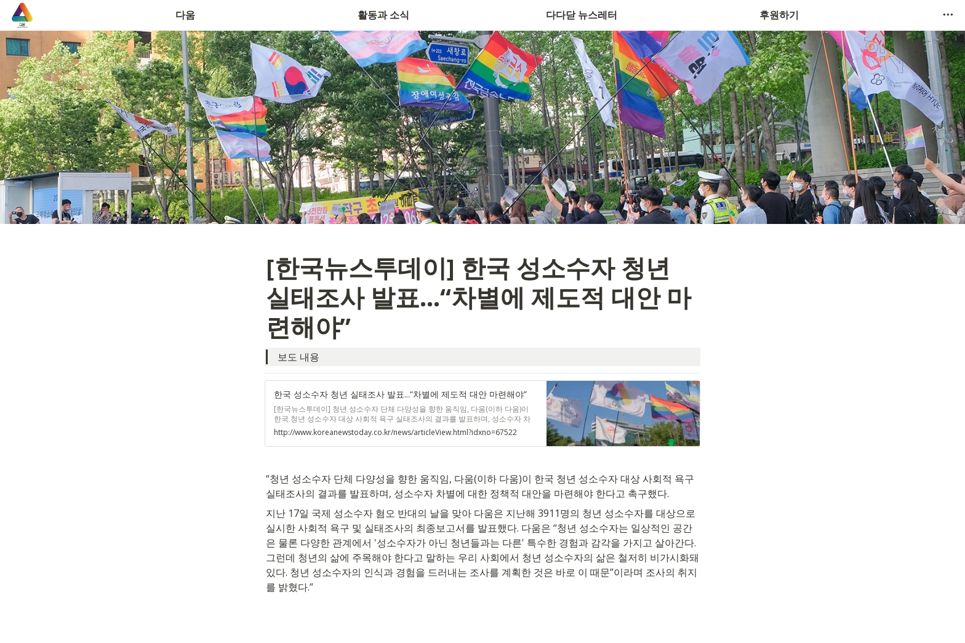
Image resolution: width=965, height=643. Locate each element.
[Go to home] (22, 15)
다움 (185, 15)
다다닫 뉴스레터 (581, 15)
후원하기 (779, 15)
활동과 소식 (383, 15)
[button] (947, 14)
